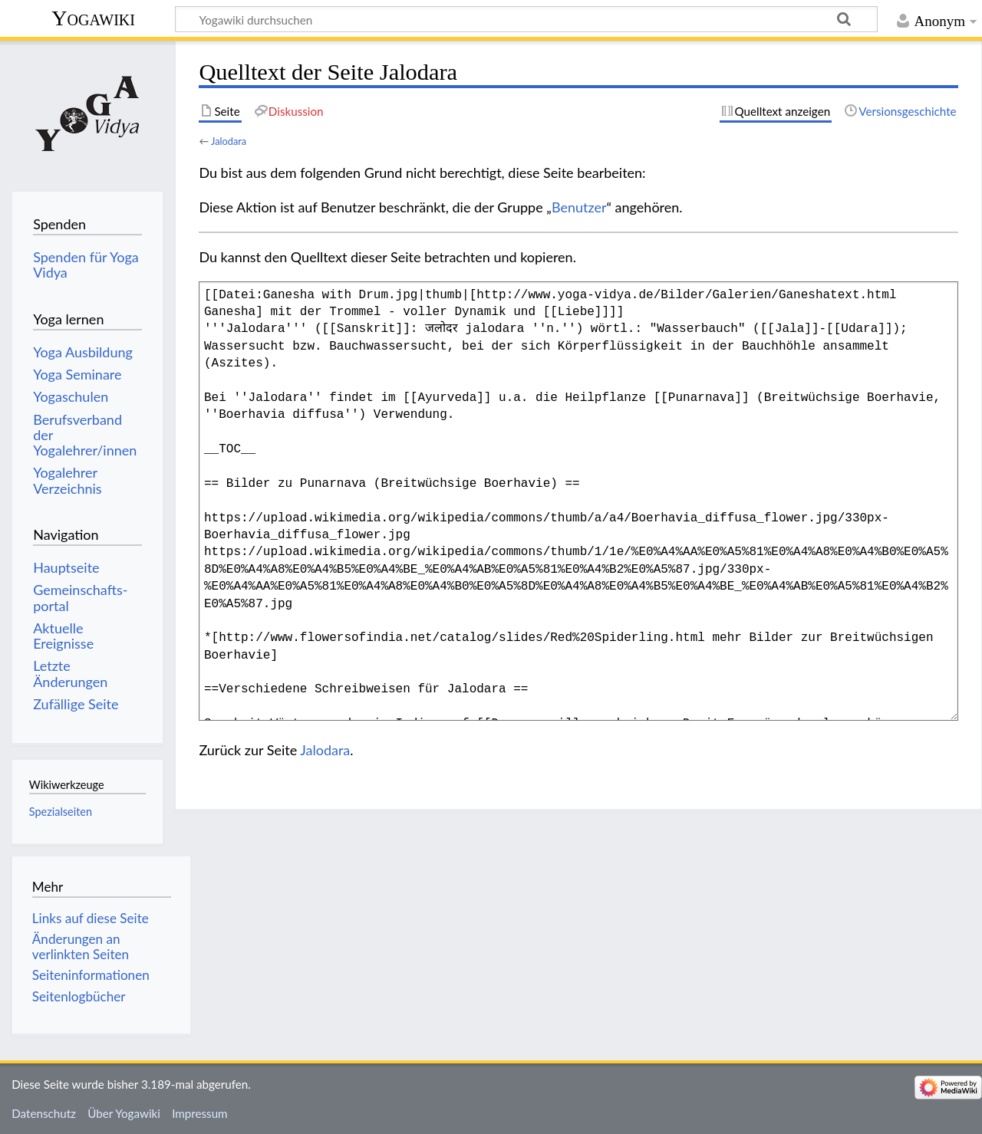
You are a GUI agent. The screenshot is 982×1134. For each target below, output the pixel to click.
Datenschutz (44, 1113)
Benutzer (579, 207)
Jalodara (228, 141)
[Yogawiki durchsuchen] (526, 19)
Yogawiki (93, 18)
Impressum (200, 1113)
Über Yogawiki (123, 1113)
